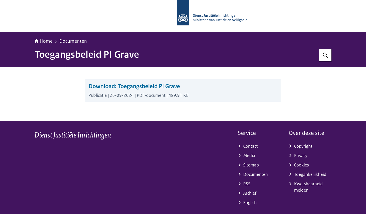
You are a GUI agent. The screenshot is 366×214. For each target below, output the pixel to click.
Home (44, 41)
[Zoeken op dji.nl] (325, 55)
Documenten (73, 41)
